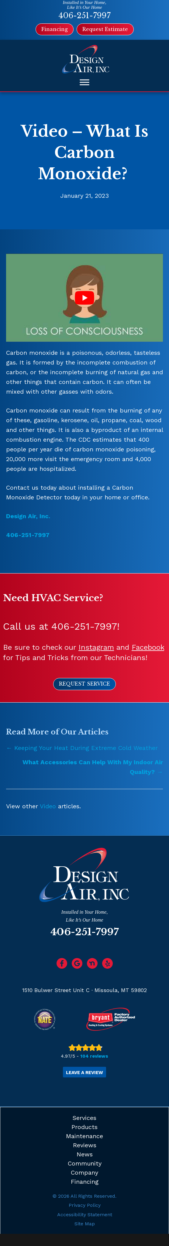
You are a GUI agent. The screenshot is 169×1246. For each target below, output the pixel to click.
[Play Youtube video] (84, 298)
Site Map (84, 1224)
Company (84, 1172)
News (85, 1154)
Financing (84, 1182)
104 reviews (94, 1056)
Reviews (84, 1145)
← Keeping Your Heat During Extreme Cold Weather (82, 747)
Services (84, 1118)
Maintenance (84, 1136)
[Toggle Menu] (84, 82)
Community (85, 1163)
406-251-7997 (84, 15)
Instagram (96, 647)
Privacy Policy (85, 1205)
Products (84, 1127)
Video (48, 806)
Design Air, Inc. (28, 516)
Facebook (148, 647)
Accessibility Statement (84, 1214)
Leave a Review (84, 1072)
